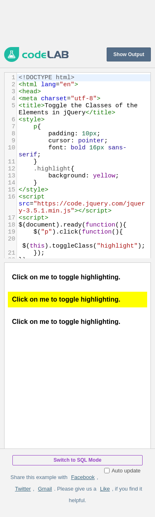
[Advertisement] (77, 22)
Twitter (23, 489)
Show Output (128, 54)
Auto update (122, 470)
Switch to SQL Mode (78, 460)
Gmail (45, 489)
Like (105, 489)
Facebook (83, 477)
